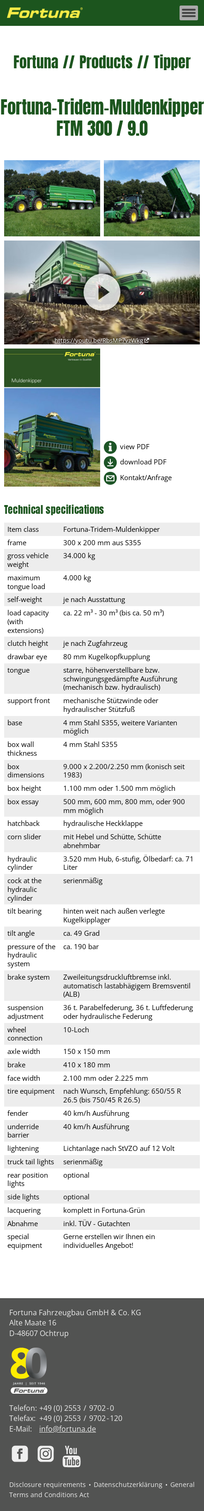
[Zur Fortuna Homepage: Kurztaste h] (50, 13)
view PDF (135, 446)
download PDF (143, 462)
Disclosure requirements (47, 1484)
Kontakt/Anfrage (146, 477)
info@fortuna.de (67, 1429)
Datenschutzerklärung (128, 1484)
